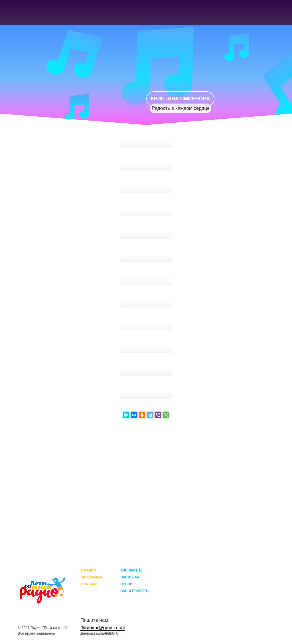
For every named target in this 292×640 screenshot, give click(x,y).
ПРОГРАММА (91, 577)
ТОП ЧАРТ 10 (131, 570)
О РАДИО (88, 570)
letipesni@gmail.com (102, 627)
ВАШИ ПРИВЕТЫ (134, 591)
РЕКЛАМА (88, 584)
